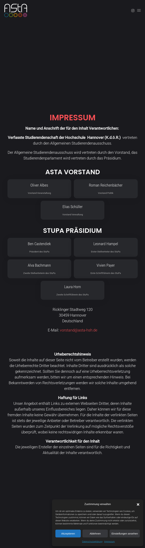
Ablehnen (95, 533)
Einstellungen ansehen (124, 533)
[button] (138, 504)
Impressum (109, 541)
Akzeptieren (68, 533)
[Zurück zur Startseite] (15, 10)
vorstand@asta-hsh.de (78, 330)
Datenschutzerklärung (92, 541)
